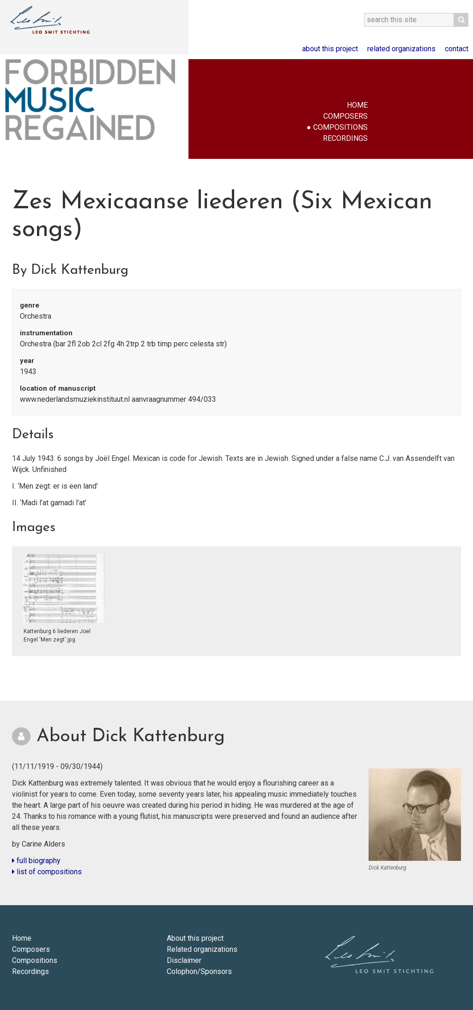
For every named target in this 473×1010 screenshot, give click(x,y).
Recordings (345, 138)
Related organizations (401, 48)
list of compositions (47, 871)
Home (357, 105)
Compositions (340, 127)
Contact (456, 48)
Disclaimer (184, 960)
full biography (36, 860)
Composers (345, 116)
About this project (330, 48)
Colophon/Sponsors (199, 971)
